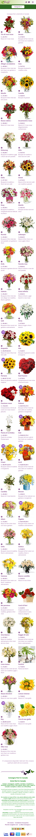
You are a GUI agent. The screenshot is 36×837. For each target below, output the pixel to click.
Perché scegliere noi (11, 825)
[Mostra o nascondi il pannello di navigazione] (33, 2)
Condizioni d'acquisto (21, 823)
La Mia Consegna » (25, 825)
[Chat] (29, 2)
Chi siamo (11, 823)
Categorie (17, 7)
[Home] (26, 2)
